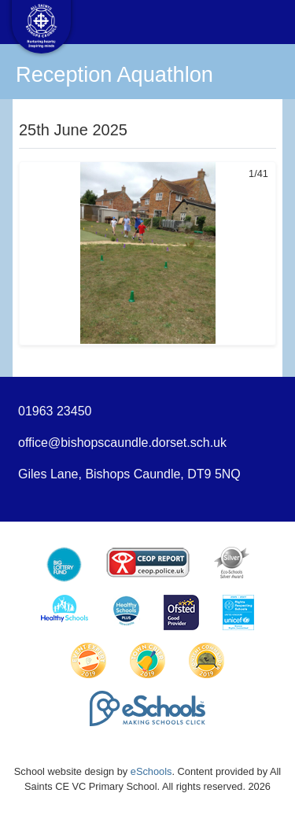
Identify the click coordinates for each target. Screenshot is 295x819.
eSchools (151, 771)
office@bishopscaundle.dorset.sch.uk (122, 442)
